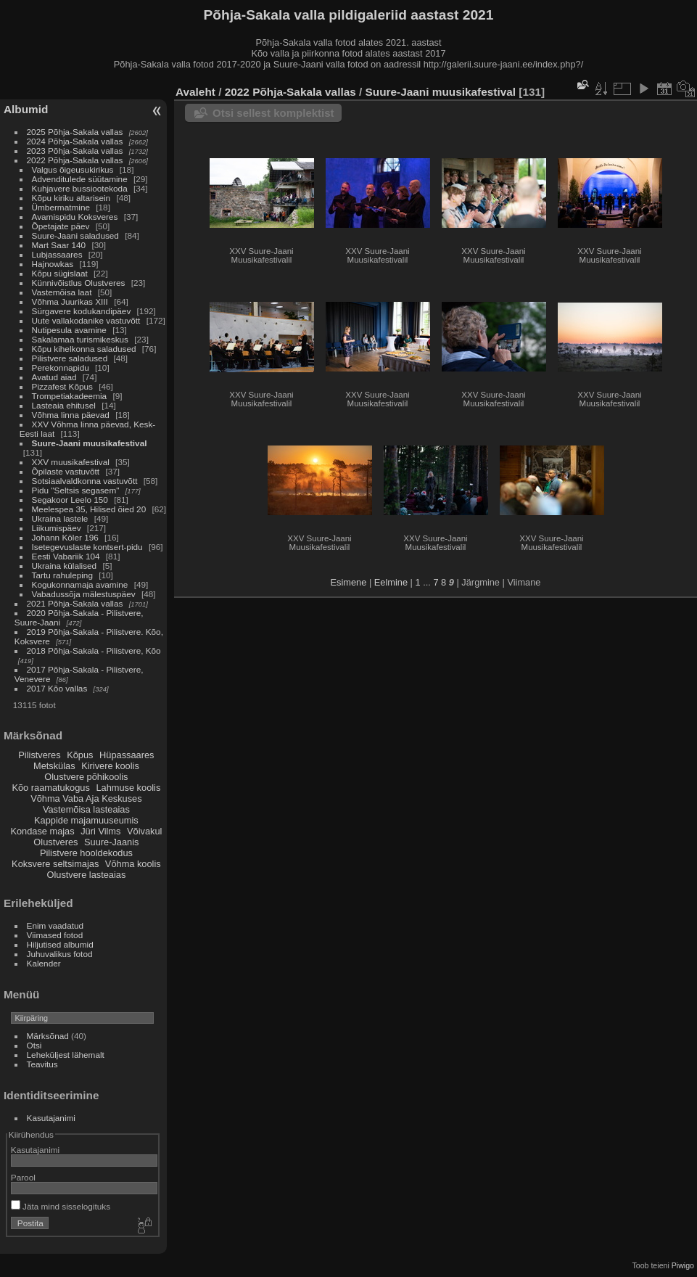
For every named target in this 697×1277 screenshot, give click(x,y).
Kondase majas (42, 831)
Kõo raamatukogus (50, 787)
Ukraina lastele (61, 518)
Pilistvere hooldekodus (86, 852)
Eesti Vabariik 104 (66, 556)
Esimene (349, 582)
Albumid (26, 109)
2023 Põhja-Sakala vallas (75, 150)
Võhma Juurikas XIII (70, 301)
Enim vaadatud (55, 925)
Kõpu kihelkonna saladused (84, 348)
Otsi (34, 1045)
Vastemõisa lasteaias (86, 809)
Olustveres (55, 842)
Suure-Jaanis (111, 842)
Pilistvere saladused (70, 358)
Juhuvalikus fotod (60, 953)
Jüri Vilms (100, 831)
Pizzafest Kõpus (62, 386)
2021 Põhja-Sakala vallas (75, 603)
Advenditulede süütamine (80, 179)
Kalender (44, 963)
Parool (23, 1177)
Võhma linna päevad (71, 414)
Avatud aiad (54, 377)
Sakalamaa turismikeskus (80, 339)
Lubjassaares (57, 254)
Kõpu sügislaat (60, 273)
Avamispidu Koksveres (75, 216)
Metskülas (54, 765)
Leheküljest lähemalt (65, 1054)
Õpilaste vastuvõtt (66, 471)
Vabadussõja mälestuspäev (84, 594)
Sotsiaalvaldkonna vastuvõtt (85, 480)
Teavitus (42, 1064)
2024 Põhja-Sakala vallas (75, 141)
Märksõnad (48, 1035)
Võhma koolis (133, 863)
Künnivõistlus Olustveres (78, 282)
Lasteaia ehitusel (64, 405)
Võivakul (144, 831)
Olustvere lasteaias (85, 874)
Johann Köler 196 (65, 537)
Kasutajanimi (51, 1117)
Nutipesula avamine (71, 329)
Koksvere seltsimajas (55, 863)
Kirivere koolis (110, 765)
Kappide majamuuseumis (86, 820)
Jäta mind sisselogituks (60, 1206)
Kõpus (80, 755)
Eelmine (391, 582)
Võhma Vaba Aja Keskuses (85, 798)
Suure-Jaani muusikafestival (89, 443)
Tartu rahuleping (62, 575)
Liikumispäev (57, 528)
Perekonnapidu (60, 367)
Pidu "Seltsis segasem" (76, 490)
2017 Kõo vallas (57, 688)
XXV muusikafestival (71, 462)
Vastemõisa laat (62, 292)
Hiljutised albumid (60, 944)
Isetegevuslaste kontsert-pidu (87, 546)
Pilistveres (39, 755)
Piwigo (683, 1265)
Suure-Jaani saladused (75, 235)
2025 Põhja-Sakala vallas (75, 131)
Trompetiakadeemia (69, 396)
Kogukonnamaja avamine (80, 584)
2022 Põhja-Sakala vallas (75, 160)
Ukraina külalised (64, 565)
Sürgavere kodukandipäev (81, 311)
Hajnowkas (53, 263)
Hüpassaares (126, 755)
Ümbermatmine (61, 207)
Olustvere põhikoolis (86, 776)
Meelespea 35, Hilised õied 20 (89, 509)
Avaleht (195, 92)
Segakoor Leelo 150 (70, 499)
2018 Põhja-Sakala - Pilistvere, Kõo (94, 650)
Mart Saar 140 (59, 245)
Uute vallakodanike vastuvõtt (86, 320)
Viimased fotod (55, 935)
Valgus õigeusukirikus (73, 169)
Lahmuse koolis (128, 787)
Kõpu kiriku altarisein (71, 197)
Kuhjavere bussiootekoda (80, 188)
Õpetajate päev (61, 226)
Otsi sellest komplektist (273, 113)
